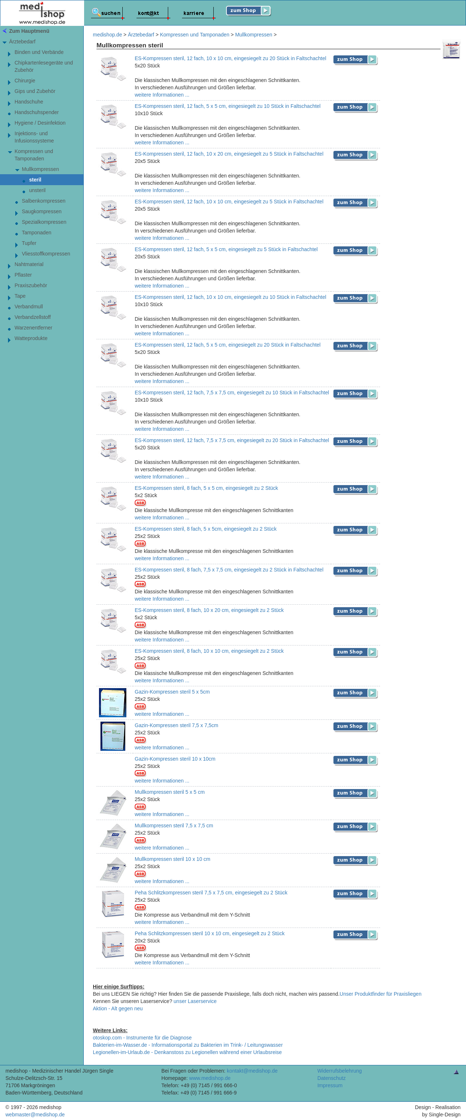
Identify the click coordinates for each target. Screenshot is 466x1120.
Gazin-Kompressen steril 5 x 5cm (172, 692)
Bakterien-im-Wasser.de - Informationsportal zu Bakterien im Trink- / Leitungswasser (188, 1045)
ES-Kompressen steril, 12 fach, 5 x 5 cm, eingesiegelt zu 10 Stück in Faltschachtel (227, 106)
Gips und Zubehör (35, 91)
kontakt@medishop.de (252, 1071)
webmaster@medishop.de (35, 1114)
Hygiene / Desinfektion (40, 123)
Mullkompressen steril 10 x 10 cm (172, 859)
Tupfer (29, 243)
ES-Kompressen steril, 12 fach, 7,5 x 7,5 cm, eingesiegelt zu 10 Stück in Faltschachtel (232, 392)
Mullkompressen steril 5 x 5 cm (170, 792)
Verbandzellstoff (33, 317)
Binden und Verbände (39, 52)
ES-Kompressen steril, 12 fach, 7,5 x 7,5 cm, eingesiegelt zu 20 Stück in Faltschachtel (232, 440)
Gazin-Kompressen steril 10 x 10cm (175, 759)
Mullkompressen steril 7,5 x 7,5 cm (174, 825)
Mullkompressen (40, 169)
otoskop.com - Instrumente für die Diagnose (142, 1038)
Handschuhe (29, 102)
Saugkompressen (42, 211)
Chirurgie (25, 80)
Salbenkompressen (44, 201)
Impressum (330, 1085)
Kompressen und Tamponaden (34, 154)
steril (35, 180)
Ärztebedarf (22, 41)
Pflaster (23, 275)
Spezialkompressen (44, 222)
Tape (20, 296)
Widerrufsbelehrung (339, 1071)
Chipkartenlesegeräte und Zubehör (44, 66)
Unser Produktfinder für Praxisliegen (381, 994)
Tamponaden (36, 232)
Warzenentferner (33, 328)
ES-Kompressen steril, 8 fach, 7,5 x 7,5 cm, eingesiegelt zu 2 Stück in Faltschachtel (229, 570)
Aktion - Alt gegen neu (118, 1008)
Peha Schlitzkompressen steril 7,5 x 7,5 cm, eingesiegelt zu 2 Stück (211, 892)
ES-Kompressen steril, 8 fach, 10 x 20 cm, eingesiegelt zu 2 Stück (209, 610)
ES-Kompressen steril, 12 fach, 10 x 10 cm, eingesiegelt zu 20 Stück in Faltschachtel (230, 58)
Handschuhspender (37, 112)
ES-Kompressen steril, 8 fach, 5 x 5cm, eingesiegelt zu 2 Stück (206, 529)
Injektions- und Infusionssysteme (34, 137)
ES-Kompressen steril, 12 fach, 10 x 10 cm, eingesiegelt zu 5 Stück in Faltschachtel (229, 201)
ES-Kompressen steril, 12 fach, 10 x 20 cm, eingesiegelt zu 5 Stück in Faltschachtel (229, 154)
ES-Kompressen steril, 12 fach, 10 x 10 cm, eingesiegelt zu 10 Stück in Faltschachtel (230, 297)
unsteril (37, 190)
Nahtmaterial (29, 264)
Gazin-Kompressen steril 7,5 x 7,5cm (176, 725)
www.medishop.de (210, 1078)
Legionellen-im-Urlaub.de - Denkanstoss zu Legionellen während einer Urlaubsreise (187, 1052)
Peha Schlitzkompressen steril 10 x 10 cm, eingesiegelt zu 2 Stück (210, 933)
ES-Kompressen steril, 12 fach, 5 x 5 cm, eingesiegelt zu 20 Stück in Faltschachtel (227, 345)
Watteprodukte (31, 338)
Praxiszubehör (31, 285)
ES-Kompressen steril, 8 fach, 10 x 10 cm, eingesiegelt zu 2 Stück (209, 651)
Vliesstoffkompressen (46, 254)
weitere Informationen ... (162, 95)
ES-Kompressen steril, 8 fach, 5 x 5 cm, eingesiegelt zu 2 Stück (206, 488)
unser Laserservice (195, 1001)
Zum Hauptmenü (29, 31)
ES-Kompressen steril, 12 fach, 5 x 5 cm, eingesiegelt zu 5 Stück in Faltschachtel (226, 249)
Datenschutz (331, 1078)
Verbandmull (29, 306)
